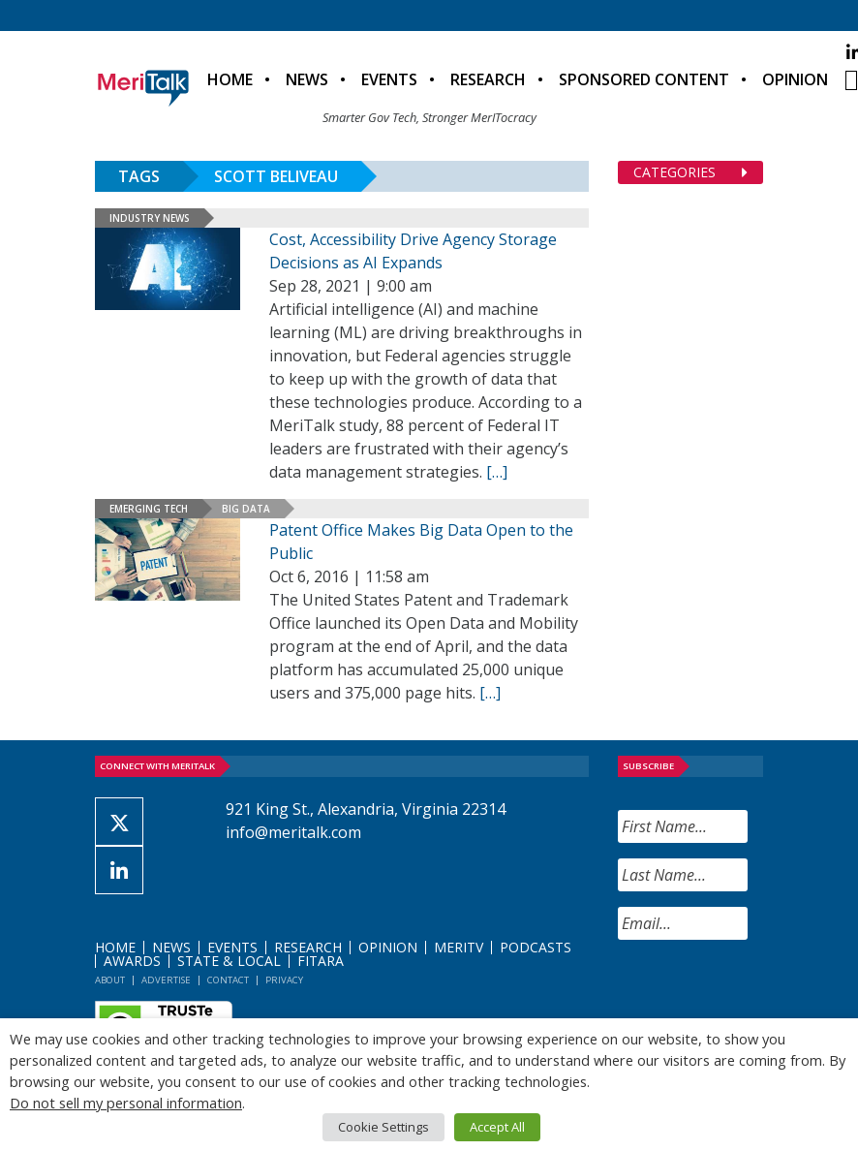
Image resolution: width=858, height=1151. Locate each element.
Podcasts (535, 947)
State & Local (229, 960)
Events (389, 79)
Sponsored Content (644, 79)
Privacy (284, 980)
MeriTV (458, 947)
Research (488, 79)
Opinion (795, 79)
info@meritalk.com (293, 832)
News (307, 79)
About (110, 980)
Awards (132, 960)
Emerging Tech (148, 508)
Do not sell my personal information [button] (126, 1102)
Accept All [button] (497, 1126)
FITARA (320, 960)
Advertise (166, 980)
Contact (228, 980)
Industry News (149, 218)
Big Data (246, 508)
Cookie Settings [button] (383, 1126)
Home (230, 79)
